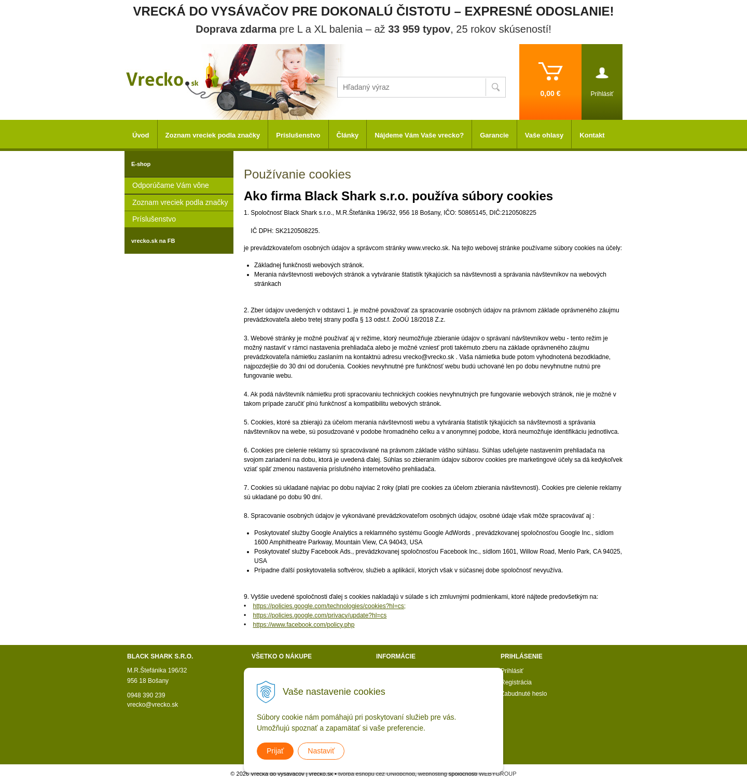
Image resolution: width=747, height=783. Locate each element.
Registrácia (516, 682)
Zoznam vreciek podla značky (180, 202)
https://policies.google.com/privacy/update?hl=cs (320, 615)
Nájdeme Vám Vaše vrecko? (419, 135)
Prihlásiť (512, 671)
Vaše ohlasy (544, 135)
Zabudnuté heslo (524, 693)
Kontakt (591, 135)
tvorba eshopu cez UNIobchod (376, 774)
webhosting (432, 774)
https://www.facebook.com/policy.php (304, 624)
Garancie (494, 135)
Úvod (140, 135)
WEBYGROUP (498, 774)
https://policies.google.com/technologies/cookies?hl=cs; (329, 606)
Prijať (275, 751)
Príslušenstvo (154, 219)
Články (348, 135)
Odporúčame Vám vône (170, 185)
